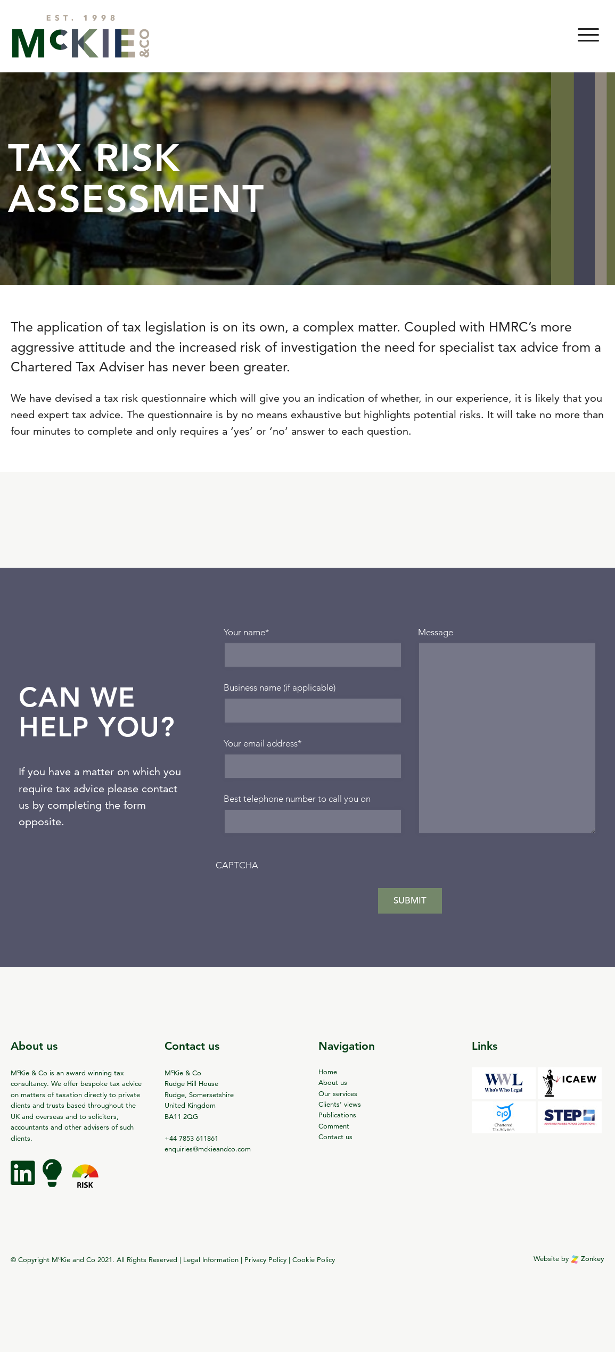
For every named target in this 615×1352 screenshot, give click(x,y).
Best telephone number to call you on (297, 799)
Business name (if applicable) (279, 688)
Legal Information (211, 1259)
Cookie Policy (313, 1259)
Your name (246, 632)
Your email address (263, 744)
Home (327, 1071)
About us (332, 1082)
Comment (333, 1126)
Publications (337, 1114)
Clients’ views (339, 1104)
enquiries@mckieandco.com (208, 1148)
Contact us (335, 1136)
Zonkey (587, 1258)
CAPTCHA (237, 865)
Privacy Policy (265, 1259)
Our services (337, 1093)
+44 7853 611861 (191, 1138)
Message (435, 632)
